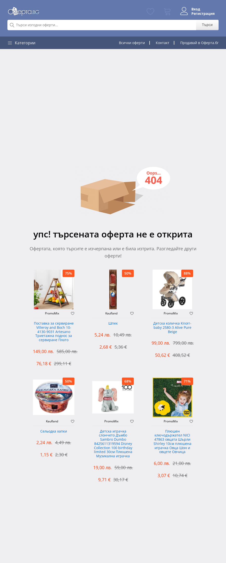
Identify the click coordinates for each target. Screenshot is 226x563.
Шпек (113, 323)
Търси (207, 24)
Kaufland (111, 313)
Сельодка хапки (53, 431)
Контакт (162, 42)
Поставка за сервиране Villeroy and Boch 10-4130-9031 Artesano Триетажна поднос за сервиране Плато (54, 331)
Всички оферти (132, 42)
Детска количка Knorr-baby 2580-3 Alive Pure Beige (172, 327)
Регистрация (203, 13)
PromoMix (52, 313)
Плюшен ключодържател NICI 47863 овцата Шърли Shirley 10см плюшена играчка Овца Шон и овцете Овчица (172, 441)
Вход (195, 9)
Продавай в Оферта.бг (199, 42)
